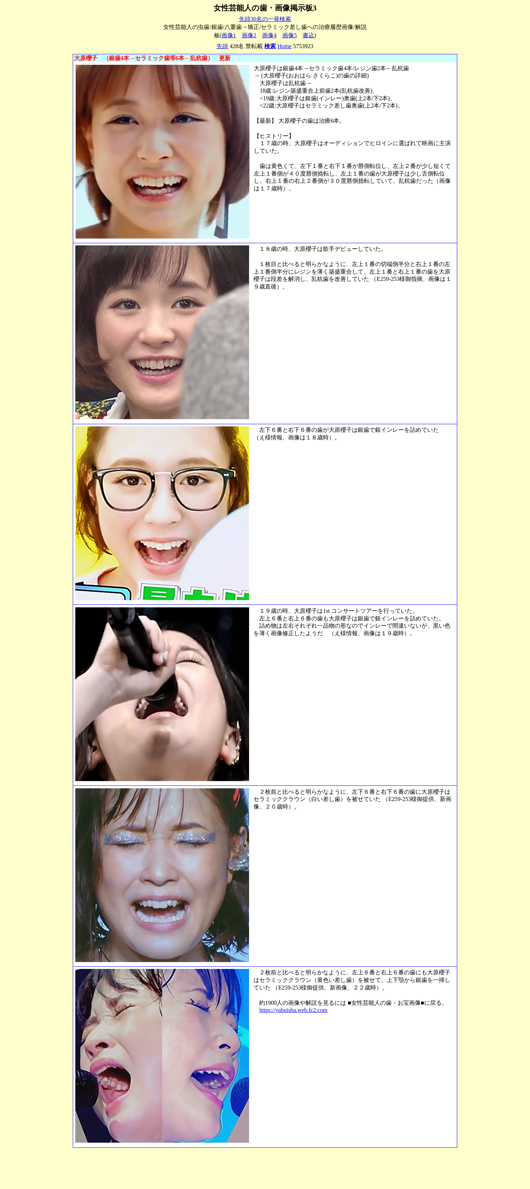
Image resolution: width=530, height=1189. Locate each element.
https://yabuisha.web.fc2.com (293, 1010)
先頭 (222, 46)
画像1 (229, 35)
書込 (308, 35)
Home (284, 46)
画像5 (289, 35)
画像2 (249, 35)
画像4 (269, 35)
